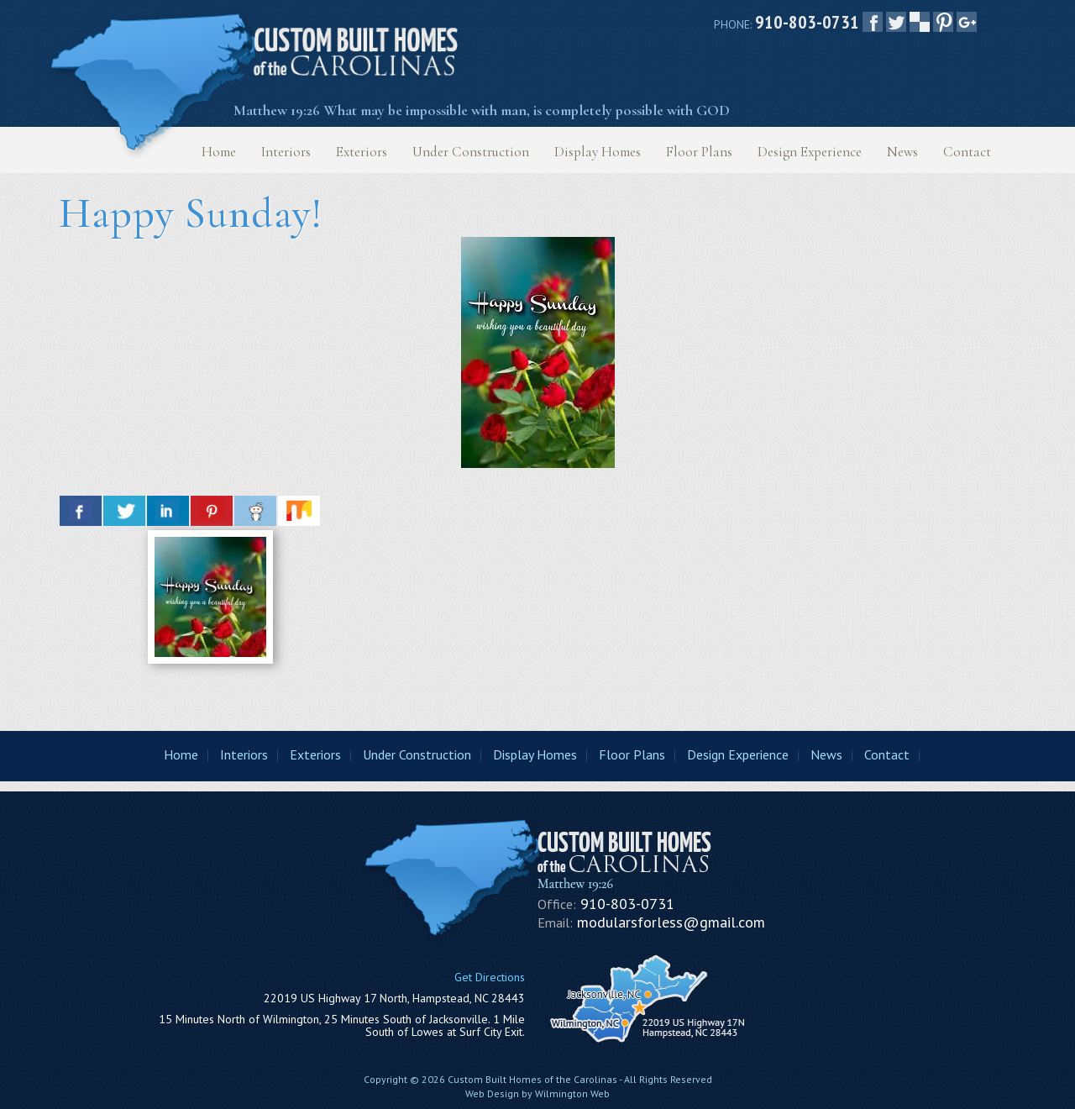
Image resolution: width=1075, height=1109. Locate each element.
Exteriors (361, 151)
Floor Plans (699, 151)
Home (219, 151)
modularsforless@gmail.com (671, 922)
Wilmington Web (572, 1093)
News (902, 151)
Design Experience (810, 151)
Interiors (286, 151)
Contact (967, 151)
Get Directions (489, 977)
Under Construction (470, 151)
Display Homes (597, 151)
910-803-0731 (807, 22)
